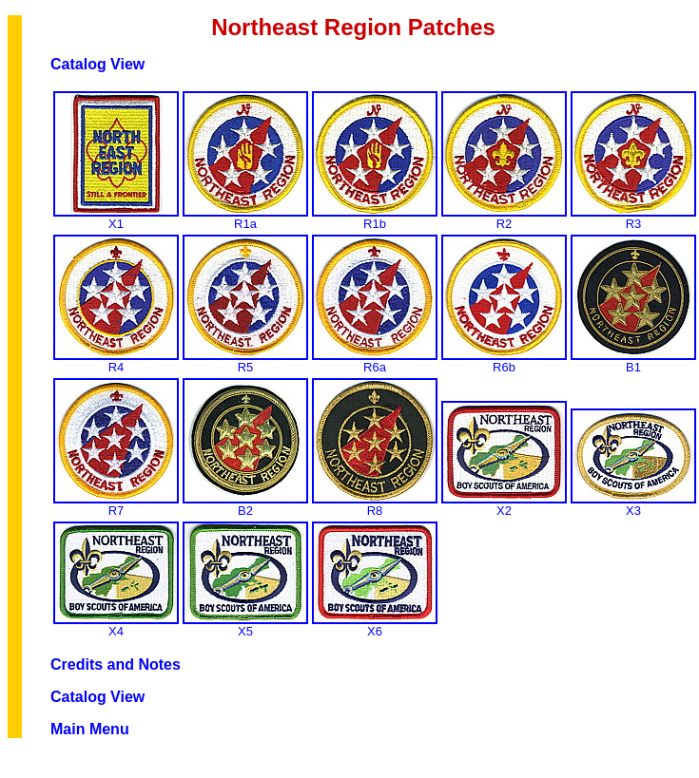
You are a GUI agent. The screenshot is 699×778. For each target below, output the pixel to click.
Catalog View (97, 64)
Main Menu (89, 729)
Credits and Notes (115, 664)
